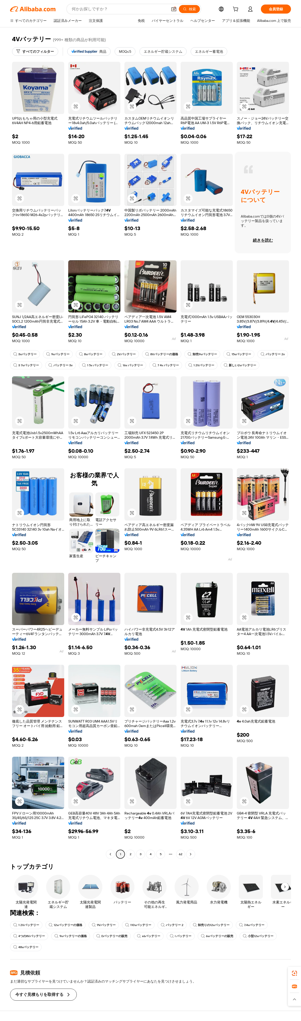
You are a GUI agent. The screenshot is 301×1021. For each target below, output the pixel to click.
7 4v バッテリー (166, 365)
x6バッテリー (148, 936)
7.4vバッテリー (251, 925)
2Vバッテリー (124, 354)
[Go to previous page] (110, 854)
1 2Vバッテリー (201, 365)
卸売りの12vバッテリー (211, 925)
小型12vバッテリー (258, 936)
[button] (174, 9)
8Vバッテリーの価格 (161, 354)
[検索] (189, 9)
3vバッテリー (25, 354)
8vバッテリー (90, 354)
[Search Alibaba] (119, 9)
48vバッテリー (25, 947)
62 (180, 854)
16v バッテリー (130, 365)
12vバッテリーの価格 (65, 925)
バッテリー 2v (273, 354)
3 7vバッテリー (26, 365)
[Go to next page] (190, 854)
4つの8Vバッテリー (29, 936)
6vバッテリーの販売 (217, 936)
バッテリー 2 (172, 925)
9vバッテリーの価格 (70, 936)
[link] (294, 973)
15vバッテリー (239, 354)
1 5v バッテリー (95, 365)
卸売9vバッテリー (202, 354)
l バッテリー (180, 936)
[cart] (236, 10)
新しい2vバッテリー (240, 365)
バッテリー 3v (60, 365)
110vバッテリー (138, 925)
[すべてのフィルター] (35, 51)
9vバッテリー (57, 354)
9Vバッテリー (104, 925)
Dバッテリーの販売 (111, 936)
